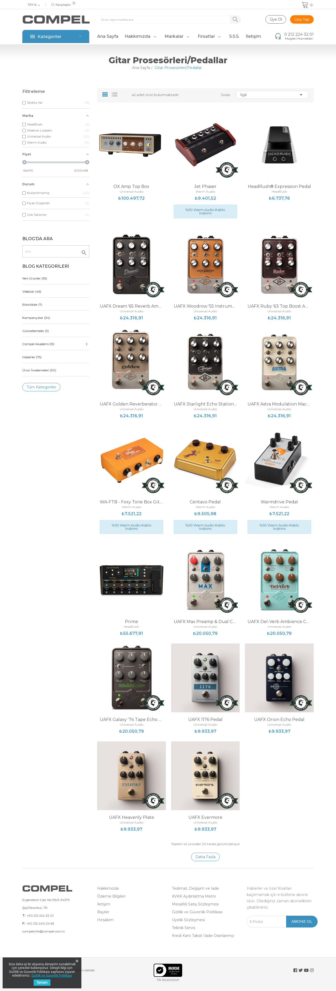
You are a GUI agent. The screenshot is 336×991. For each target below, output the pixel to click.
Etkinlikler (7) (32, 305)
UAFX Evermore (205, 817)
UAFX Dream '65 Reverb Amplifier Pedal (131, 306)
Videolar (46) (31, 291)
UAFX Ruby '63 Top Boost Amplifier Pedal (279, 306)
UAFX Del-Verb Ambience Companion (279, 622)
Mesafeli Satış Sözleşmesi (195, 904)
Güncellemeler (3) (35, 331)
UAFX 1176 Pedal (205, 720)
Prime (131, 622)
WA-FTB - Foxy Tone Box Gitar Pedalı (131, 502)
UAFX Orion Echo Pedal (279, 720)
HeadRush (279, 191)
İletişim (103, 904)
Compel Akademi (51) (55, 344)
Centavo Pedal (205, 502)
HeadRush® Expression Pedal (279, 187)
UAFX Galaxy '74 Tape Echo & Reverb (131, 720)
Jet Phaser (205, 187)
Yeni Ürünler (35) (34, 278)
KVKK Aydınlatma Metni (194, 896)
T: (23, 916)
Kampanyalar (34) (36, 318)
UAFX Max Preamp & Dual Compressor (205, 622)
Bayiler (103, 912)
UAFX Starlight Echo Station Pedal (205, 404)
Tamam (42, 982)
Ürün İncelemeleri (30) (39, 370)
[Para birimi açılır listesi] (34, 5)
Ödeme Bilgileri (111, 896)
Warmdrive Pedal (279, 502)
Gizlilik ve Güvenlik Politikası (197, 912)
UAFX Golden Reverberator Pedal (131, 404)
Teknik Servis (183, 927)
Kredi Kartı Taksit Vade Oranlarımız (203, 935)
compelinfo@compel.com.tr (43, 931)
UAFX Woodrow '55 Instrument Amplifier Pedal (205, 306)
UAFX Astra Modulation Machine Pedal (279, 404)
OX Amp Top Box (131, 187)
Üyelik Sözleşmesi (188, 920)
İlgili (272, 95)
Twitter (300, 970)
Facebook (295, 970)
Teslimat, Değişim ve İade (195, 888)
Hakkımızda (108, 888)
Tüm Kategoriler (41, 387)
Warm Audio (205, 191)
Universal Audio (131, 191)
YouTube (306, 970)
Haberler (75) (31, 357)
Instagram (312, 970)
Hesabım (105, 920)
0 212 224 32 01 (299, 34)
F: (23, 923)
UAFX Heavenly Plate (131, 817)
